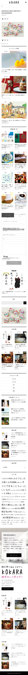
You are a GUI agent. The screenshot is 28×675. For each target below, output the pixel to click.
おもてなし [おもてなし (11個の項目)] (18, 478)
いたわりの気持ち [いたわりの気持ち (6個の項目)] (8, 478)
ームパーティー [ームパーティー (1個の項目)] (17, 501)
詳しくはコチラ (7, 588)
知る (14, 387)
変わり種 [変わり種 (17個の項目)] (6, 505)
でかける (14, 378)
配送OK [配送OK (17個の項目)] (9, 517)
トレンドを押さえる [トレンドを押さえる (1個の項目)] (22, 499)
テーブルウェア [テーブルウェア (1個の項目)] (16, 499)
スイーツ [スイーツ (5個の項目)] (10, 499)
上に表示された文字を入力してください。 (11, 257)
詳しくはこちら (14, 555)
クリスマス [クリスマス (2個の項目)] (12, 496)
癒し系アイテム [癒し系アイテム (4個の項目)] (6, 514)
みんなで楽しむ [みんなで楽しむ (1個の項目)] (13, 490)
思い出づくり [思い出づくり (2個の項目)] (9, 508)
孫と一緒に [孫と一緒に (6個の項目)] (19, 505)
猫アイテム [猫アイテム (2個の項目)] (22, 512)
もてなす (14, 381)
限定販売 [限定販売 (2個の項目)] (16, 517)
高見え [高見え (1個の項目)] (19, 517)
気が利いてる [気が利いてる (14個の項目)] (11, 512)
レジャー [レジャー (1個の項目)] (12, 501)
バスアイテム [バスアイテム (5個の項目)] (6, 501)
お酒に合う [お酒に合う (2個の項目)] (19, 482)
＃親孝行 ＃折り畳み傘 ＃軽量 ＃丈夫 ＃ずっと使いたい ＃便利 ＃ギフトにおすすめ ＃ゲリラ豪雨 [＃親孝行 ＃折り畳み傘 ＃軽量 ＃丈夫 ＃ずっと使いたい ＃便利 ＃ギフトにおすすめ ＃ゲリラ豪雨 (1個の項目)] (14, 522)
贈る (14, 390)
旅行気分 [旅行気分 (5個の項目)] (18, 508)
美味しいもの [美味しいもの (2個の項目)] (14, 514)
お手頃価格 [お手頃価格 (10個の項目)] (12, 482)
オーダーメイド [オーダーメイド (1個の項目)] (21, 493)
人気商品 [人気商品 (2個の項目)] (22, 501)
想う (14, 384)
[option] (14, 283)
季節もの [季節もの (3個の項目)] (12, 505)
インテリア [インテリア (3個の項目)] (14, 493)
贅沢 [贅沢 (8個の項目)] (4, 518)
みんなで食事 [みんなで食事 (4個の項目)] (20, 490)
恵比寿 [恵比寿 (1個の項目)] (13, 508)
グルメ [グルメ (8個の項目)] (17, 496)
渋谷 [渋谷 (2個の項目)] (18, 512)
